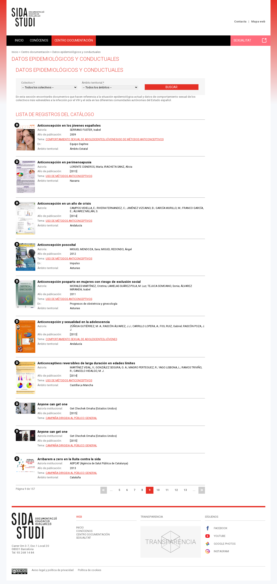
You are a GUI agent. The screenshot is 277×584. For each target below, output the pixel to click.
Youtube (215, 536)
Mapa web (258, 21)
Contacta (240, 21)
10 (157, 490)
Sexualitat (250, 40)
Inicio (19, 40)
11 (167, 490)
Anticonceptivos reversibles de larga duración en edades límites (86, 363)
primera (103, 490)
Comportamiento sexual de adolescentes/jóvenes (81, 139)
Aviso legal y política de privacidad (53, 570)
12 (176, 490)
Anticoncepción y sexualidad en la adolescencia (73, 322)
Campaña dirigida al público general (71, 418)
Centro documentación (74, 40)
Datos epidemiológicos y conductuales (76, 52)
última (201, 490)
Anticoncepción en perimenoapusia (64, 162)
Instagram (217, 551)
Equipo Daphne (79, 144)
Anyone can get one (52, 404)
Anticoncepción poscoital (56, 245)
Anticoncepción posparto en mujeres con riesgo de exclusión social (89, 282)
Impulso (75, 263)
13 (185, 490)
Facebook (216, 528)
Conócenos (39, 40)
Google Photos (220, 544)
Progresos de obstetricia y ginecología (93, 303)
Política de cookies (89, 570)
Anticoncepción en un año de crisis (64, 203)
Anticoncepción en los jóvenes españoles (69, 125)
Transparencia (170, 542)
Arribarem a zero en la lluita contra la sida (69, 459)
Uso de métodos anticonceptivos (140, 139)
